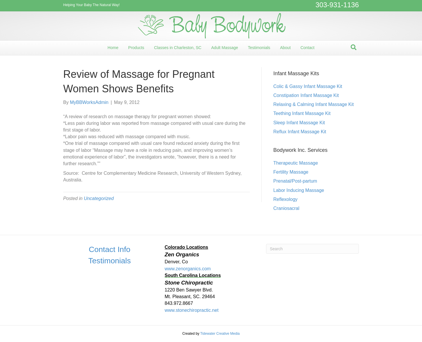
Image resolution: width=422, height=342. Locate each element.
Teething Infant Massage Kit (301, 113)
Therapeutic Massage (295, 163)
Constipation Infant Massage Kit (306, 95)
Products (136, 47)
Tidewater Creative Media (220, 334)
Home (113, 47)
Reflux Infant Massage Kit (299, 131)
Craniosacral (286, 208)
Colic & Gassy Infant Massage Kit (307, 86)
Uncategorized (99, 198)
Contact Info (109, 249)
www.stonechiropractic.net (192, 310)
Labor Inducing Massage (298, 190)
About (285, 47)
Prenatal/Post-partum (295, 181)
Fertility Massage (290, 172)
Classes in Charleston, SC (177, 47)
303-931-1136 (337, 5)
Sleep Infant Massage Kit (299, 122)
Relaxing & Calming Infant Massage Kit (313, 104)
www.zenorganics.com (188, 268)
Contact (307, 47)
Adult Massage (224, 47)
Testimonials (259, 47)
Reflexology (285, 199)
